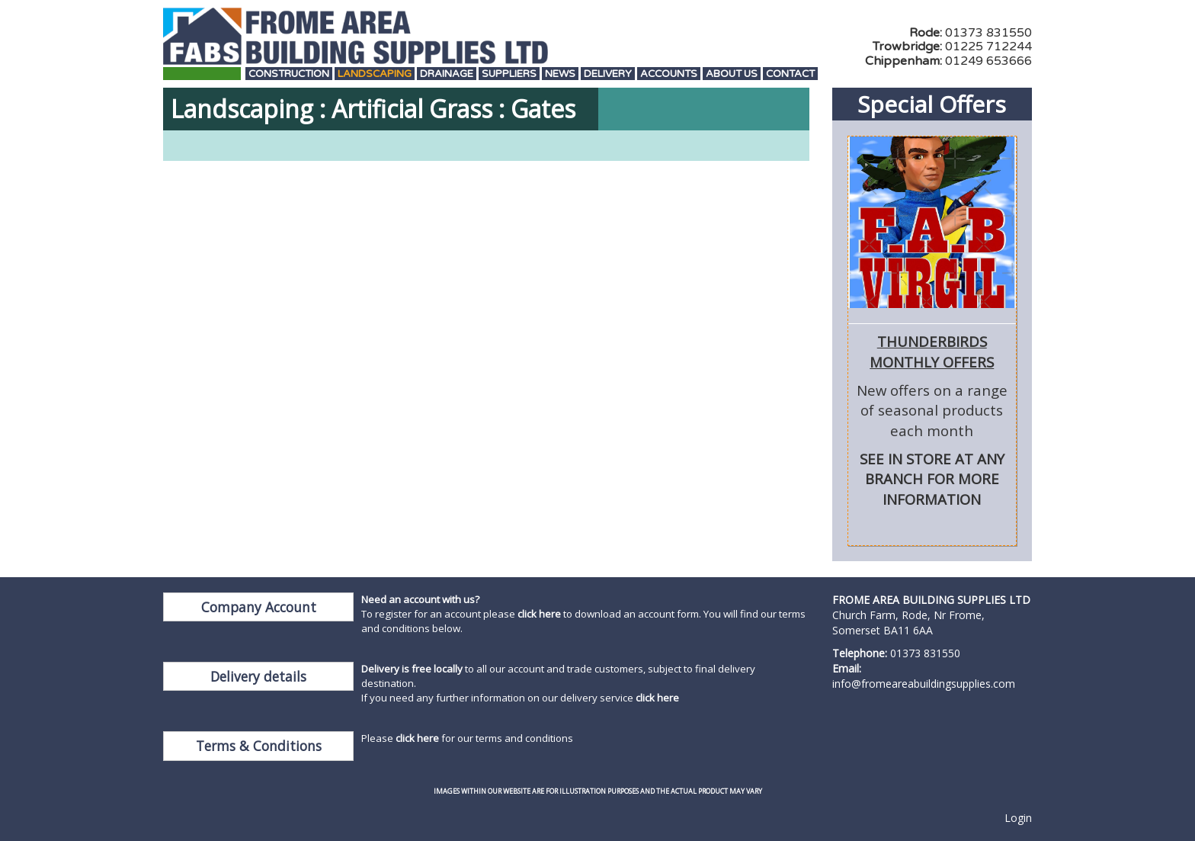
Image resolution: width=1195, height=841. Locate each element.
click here (539, 614)
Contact (790, 74)
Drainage (446, 74)
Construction (288, 74)
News (560, 74)
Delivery (608, 74)
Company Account (258, 607)
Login (1018, 818)
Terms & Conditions (259, 746)
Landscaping (375, 74)
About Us (732, 74)
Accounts (668, 74)
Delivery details (258, 676)
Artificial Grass (412, 108)
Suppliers (509, 74)
